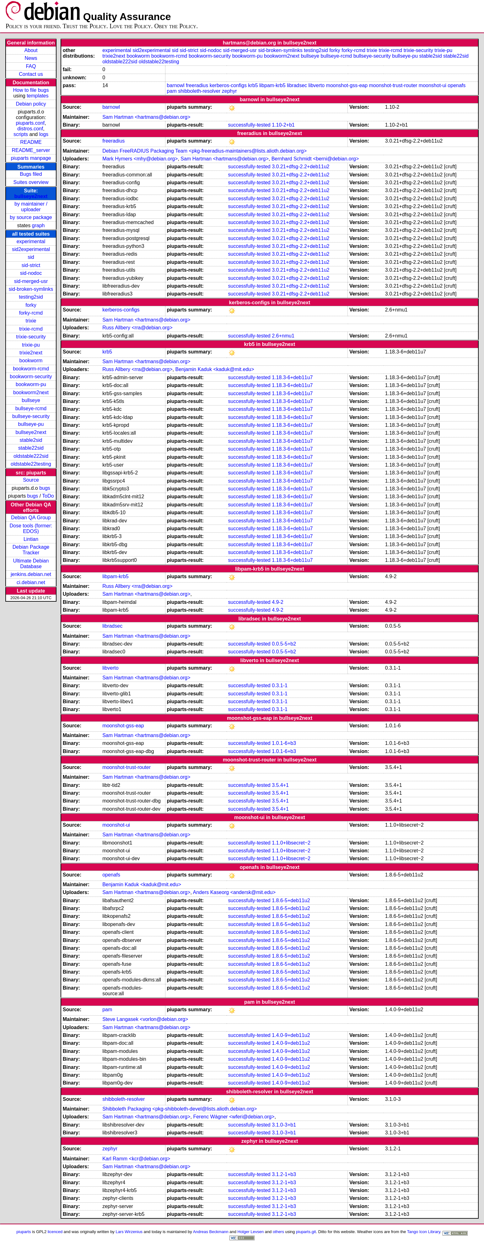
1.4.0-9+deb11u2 (291, 1035)
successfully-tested (249, 125)
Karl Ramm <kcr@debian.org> (136, 1158)
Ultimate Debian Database (31, 563)
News (30, 58)
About (31, 50)
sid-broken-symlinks (31, 289)
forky (30, 305)
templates (37, 95)
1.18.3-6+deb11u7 (292, 377)
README (30, 142)
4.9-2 (277, 602)
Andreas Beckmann (211, 1231)
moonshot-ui (432, 85)
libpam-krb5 (272, 85)
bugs (44, 488)
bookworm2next (31, 392)
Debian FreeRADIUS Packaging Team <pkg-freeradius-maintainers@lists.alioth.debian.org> (204, 151)
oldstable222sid (30, 456)
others (278, 1231)
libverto (317, 85)
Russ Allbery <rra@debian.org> (137, 327)
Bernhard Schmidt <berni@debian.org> (315, 158)
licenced (55, 1231)
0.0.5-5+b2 (284, 643)
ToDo (48, 496)
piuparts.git (306, 1231)
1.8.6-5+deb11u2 (291, 900)
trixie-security (31, 336)
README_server (31, 150)
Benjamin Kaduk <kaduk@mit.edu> (214, 369)
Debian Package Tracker (31, 549)
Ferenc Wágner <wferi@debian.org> (233, 1116)
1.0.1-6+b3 (284, 743)
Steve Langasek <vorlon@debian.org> (145, 1019)
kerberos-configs (228, 85)
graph (38, 225)
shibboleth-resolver (199, 91)
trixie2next (30, 352)
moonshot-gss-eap (347, 85)
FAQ (31, 66)
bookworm (31, 360)
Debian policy (31, 104)
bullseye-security (31, 416)
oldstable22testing (31, 464)
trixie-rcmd (31, 329)
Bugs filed (31, 174)
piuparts (23, 1231)
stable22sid (31, 448)
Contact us (31, 74)
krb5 (253, 85)
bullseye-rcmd (31, 408)
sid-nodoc (31, 273)
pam (172, 91)
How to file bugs (31, 90)
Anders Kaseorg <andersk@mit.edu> (234, 892)
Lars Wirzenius (129, 1231)
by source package (31, 217)
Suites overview (30, 182)
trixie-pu (31, 345)
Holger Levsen (251, 1231)
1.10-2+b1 (283, 125)
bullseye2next (31, 196)
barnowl (176, 85)
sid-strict (31, 265)
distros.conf (30, 128)
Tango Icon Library (423, 1231)
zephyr (229, 91)
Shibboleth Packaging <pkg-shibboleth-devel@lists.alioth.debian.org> (179, 1109)
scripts (20, 134)
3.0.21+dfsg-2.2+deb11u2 (300, 166)
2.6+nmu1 (283, 335)
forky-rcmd (31, 313)
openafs (456, 85)
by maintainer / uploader (30, 206)
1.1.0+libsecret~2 (291, 842)
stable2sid (30, 440)
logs (43, 134)
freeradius (197, 85)
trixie (31, 320)
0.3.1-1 (280, 685)
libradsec (297, 85)
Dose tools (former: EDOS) (30, 528)
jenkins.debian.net (31, 574)
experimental (31, 241)
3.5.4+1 (280, 785)
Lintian (31, 539)
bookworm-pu (31, 384)
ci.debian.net (31, 582)
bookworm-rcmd (31, 368)
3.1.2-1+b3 (284, 1174)
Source (31, 480)
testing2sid (31, 297)
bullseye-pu (31, 424)
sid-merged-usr (31, 281)
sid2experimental (31, 249)
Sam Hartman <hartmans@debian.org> (146, 117)
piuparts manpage (31, 158)
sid (31, 257)
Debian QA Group (31, 517)
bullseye (31, 400)
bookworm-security (31, 376)
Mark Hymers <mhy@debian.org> (140, 158)
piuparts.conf (30, 123)
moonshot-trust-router (393, 85)
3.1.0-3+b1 (284, 1124)
